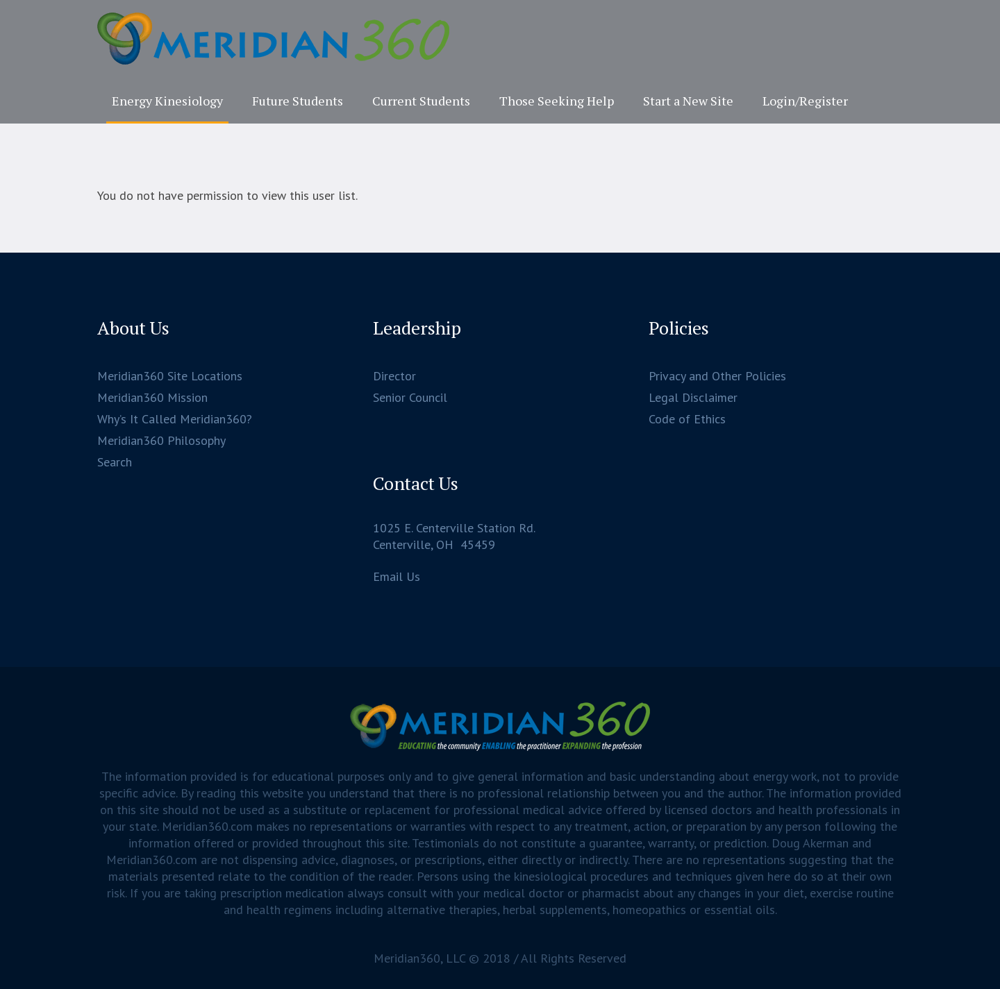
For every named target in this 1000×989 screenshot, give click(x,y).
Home (454, 179)
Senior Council (410, 397)
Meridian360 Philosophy (161, 440)
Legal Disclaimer (693, 397)
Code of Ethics (687, 419)
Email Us (396, 576)
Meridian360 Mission (152, 397)
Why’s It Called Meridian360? (174, 419)
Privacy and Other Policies (717, 376)
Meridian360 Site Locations (169, 376)
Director (394, 376)
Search (114, 462)
